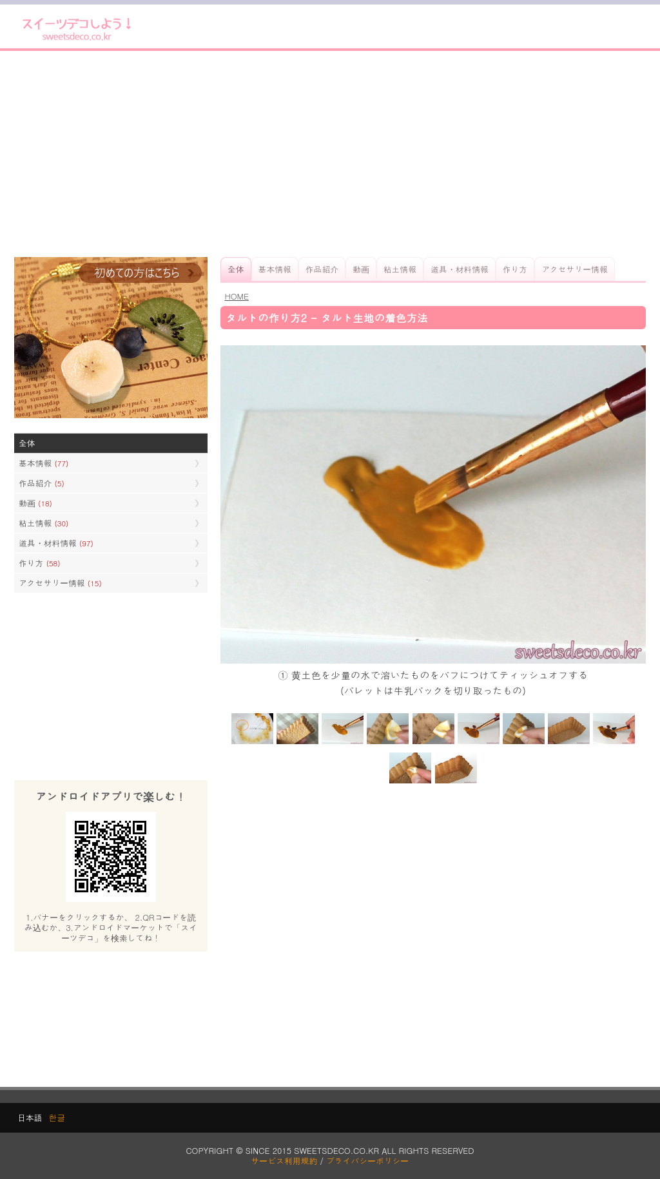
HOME (236, 296)
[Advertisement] (330, 154)
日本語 (29, 1117)
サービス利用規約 (284, 1161)
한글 (56, 1117)
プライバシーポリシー (367, 1161)
